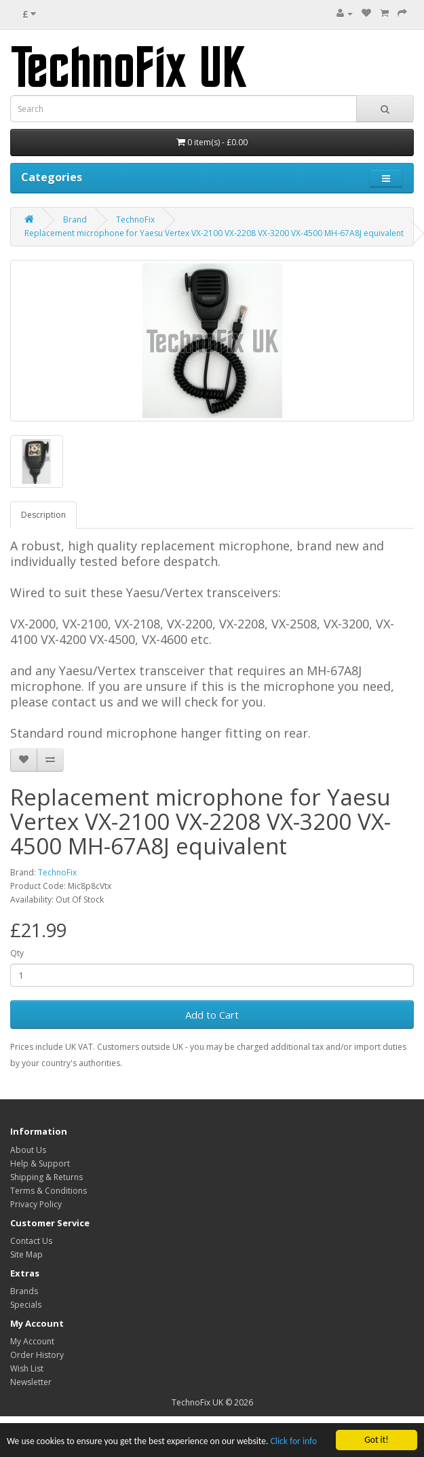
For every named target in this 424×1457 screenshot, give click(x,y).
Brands (24, 1291)
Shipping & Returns (46, 1177)
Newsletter (31, 1382)
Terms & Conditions (48, 1190)
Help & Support (40, 1163)
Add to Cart (212, 1014)
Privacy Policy (36, 1204)
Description (43, 515)
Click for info (294, 1441)
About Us (28, 1150)
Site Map (26, 1254)
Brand (75, 219)
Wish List (26, 1368)
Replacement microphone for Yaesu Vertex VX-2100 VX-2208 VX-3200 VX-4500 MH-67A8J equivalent (214, 233)
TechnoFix (135, 219)
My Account (32, 1341)
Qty (17, 953)
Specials (25, 1304)
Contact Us (31, 1241)
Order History (37, 1355)
